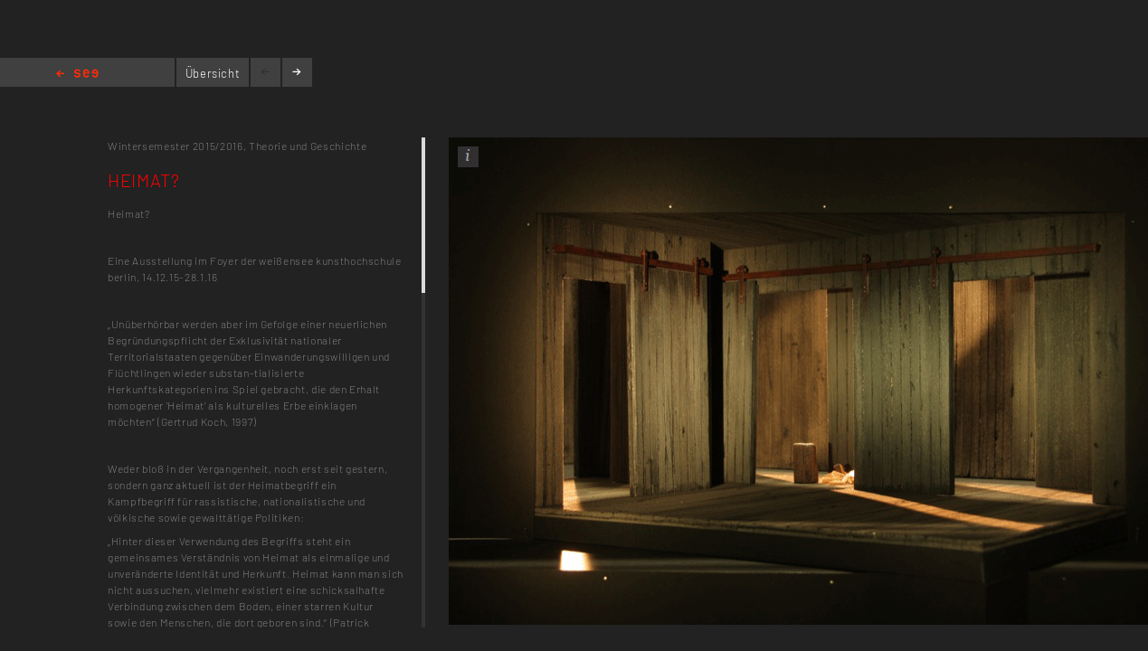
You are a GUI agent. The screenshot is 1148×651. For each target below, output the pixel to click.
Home (77, 74)
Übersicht (213, 73)
